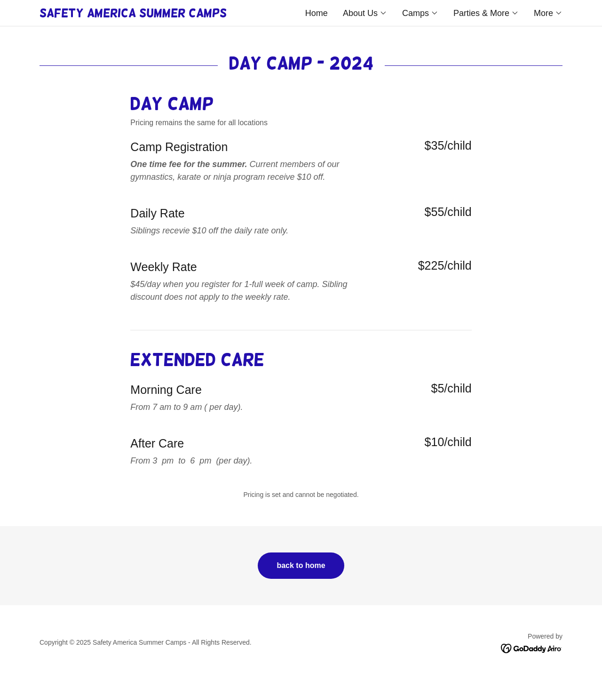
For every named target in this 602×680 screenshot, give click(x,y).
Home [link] (316, 13)
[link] (170, 14)
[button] (365, 13)
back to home (301, 565)
